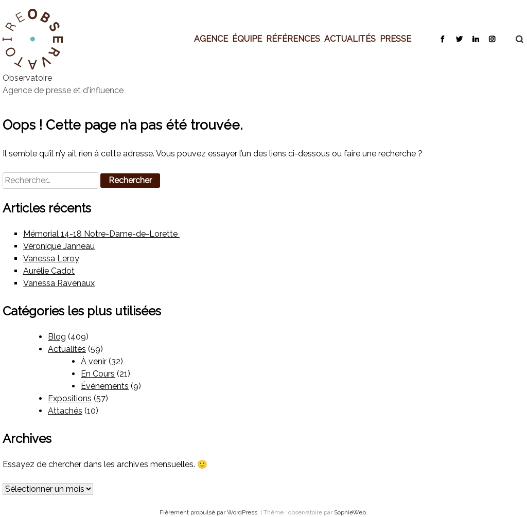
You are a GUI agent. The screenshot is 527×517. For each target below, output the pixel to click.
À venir (94, 361)
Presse (395, 38)
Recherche (514, 39)
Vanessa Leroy (51, 258)
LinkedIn (475, 38)
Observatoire (27, 78)
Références (293, 38)
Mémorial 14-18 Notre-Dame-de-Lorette (101, 234)
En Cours (98, 374)
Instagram (492, 38)
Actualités (350, 38)
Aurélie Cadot (49, 271)
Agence (211, 38)
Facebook (442, 38)
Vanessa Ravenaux (59, 283)
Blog (57, 337)
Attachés (65, 411)
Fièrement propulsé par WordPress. (210, 512)
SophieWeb (350, 512)
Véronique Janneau (59, 246)
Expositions (70, 398)
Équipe (247, 38)
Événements (105, 386)
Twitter (459, 38)
